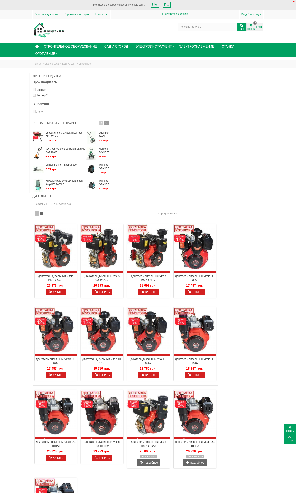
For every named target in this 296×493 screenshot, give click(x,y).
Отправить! (191, 468)
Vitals (41, 90)
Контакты (101, 14)
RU (166, 5)
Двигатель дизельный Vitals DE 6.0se (199, 232)
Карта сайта (40, 470)
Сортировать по (212, 92)
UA (155, 5)
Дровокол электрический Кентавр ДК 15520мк (64, 138)
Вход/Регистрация (251, 14)
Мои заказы (99, 462)
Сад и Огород (117, 46)
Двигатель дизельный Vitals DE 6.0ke (156, 232)
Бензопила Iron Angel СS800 (61, 168)
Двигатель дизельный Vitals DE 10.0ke (242, 311)
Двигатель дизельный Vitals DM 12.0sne (156, 153)
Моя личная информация (107, 474)
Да (40, 111)
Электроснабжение (198, 46)
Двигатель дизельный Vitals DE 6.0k (242, 153)
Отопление (46, 53)
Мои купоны (100, 478)
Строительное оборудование (72, 46)
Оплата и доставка (47, 14)
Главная (37, 63)
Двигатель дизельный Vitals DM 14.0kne (199, 153)
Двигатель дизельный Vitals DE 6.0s (113, 232)
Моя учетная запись (108, 456)
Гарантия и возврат (76, 14)
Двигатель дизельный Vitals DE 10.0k (242, 232)
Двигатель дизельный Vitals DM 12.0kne (113, 153)
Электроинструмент (154, 46)
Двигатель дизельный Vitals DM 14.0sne (199, 311)
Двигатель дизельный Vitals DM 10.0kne (156, 311)
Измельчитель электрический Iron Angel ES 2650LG (64, 186)
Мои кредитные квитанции (107, 466)
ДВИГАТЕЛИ (69, 63)
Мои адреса (100, 470)
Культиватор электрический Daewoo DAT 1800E (65, 154)
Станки (229, 46)
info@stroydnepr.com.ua (175, 13)
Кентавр (42, 95)
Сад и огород (51, 63)
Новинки (38, 462)
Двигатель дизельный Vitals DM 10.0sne (113, 394)
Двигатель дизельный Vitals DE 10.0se (113, 311)
